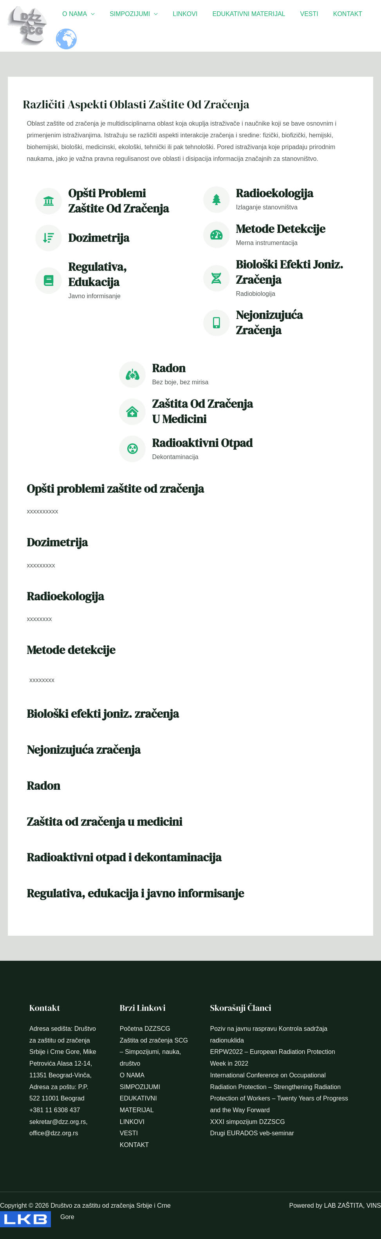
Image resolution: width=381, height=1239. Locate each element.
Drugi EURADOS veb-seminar (252, 1133)
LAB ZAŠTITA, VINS (352, 1205)
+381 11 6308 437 (54, 1110)
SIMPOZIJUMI (126, 14)
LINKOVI (179, 14)
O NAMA (73, 14)
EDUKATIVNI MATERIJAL (240, 14)
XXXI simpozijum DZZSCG (247, 1121)
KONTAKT (334, 14)
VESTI (298, 14)
